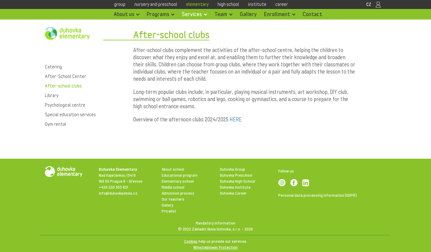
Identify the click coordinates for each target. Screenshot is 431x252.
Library (51, 95)
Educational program (180, 175)
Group (119, 4)
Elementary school (178, 181)
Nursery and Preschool (155, 4)
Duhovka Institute (235, 187)
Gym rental (55, 124)
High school (228, 4)
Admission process (178, 193)
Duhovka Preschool (236, 175)
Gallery (248, 14)
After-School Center (65, 76)
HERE (236, 119)
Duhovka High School (237, 181)
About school (173, 169)
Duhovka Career (233, 193)
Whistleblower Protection (215, 247)
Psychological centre (65, 105)
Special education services (70, 114)
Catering (53, 66)
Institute (257, 4)
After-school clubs (63, 85)
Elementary (197, 4)
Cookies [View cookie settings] (191, 241)
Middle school (173, 187)
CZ (368, 4)
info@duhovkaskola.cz (118, 193)
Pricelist (169, 210)
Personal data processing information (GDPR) (317, 195)
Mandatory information (215, 222)
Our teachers (173, 198)
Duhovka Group (232, 169)
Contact (312, 14)
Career (281, 4)
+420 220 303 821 (113, 187)
